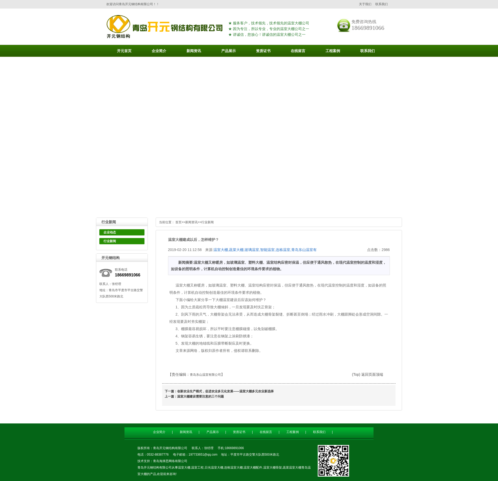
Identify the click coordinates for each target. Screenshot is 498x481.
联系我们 (381, 4)
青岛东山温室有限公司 (205, 375)
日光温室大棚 (214, 467)
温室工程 (197, 467)
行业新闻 (109, 241)
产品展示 (212, 432)
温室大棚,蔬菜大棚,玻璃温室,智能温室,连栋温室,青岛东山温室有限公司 (264, 250)
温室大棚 (184, 467)
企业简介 (159, 432)
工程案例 (292, 432)
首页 (178, 222)
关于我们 (365, 4)
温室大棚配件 (253, 467)
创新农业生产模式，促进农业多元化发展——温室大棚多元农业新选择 (225, 391)
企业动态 (109, 232)
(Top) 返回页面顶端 (367, 374)
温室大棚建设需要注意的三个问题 (200, 396)
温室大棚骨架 (272, 467)
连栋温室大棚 (233, 467)
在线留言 (266, 432)
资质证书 (239, 432)
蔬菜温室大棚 (292, 467)
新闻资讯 (191, 222)
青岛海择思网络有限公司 (170, 461)
